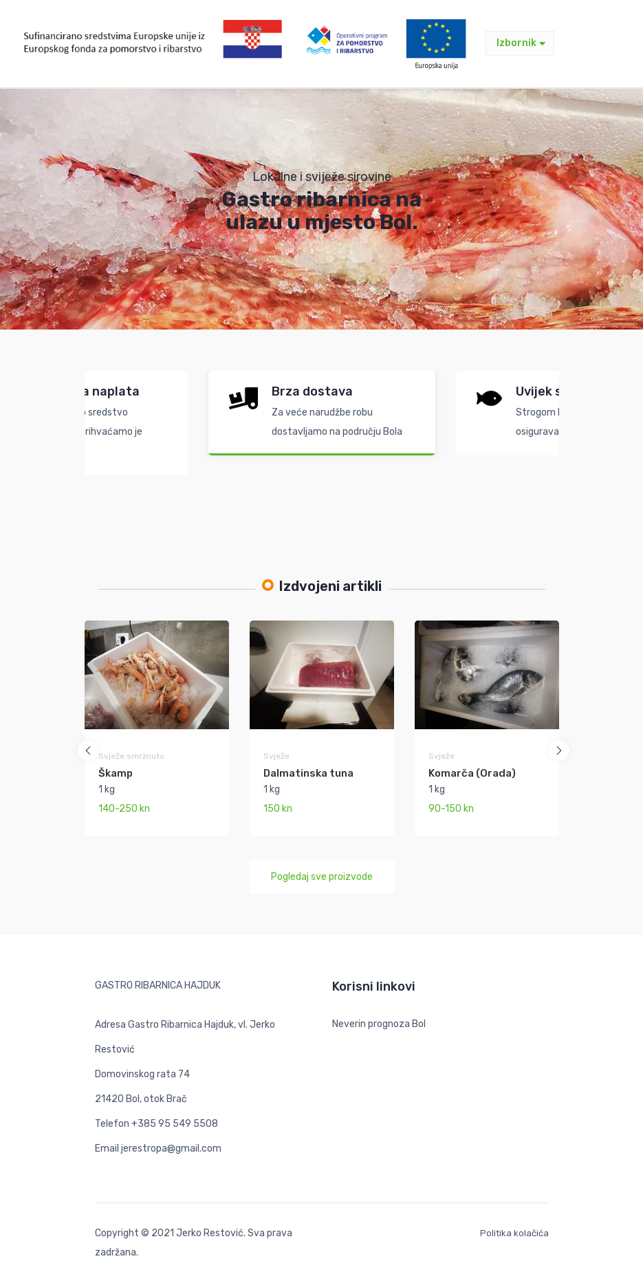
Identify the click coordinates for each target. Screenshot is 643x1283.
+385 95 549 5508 (174, 1124)
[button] (88, 750)
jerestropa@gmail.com (171, 1148)
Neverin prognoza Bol (379, 1024)
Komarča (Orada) (472, 773)
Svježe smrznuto (131, 756)
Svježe (276, 756)
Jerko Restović (209, 1233)
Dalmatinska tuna (308, 773)
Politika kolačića (514, 1233)
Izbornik (521, 43)
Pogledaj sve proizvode (322, 877)
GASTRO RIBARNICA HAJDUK (158, 985)
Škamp (115, 773)
